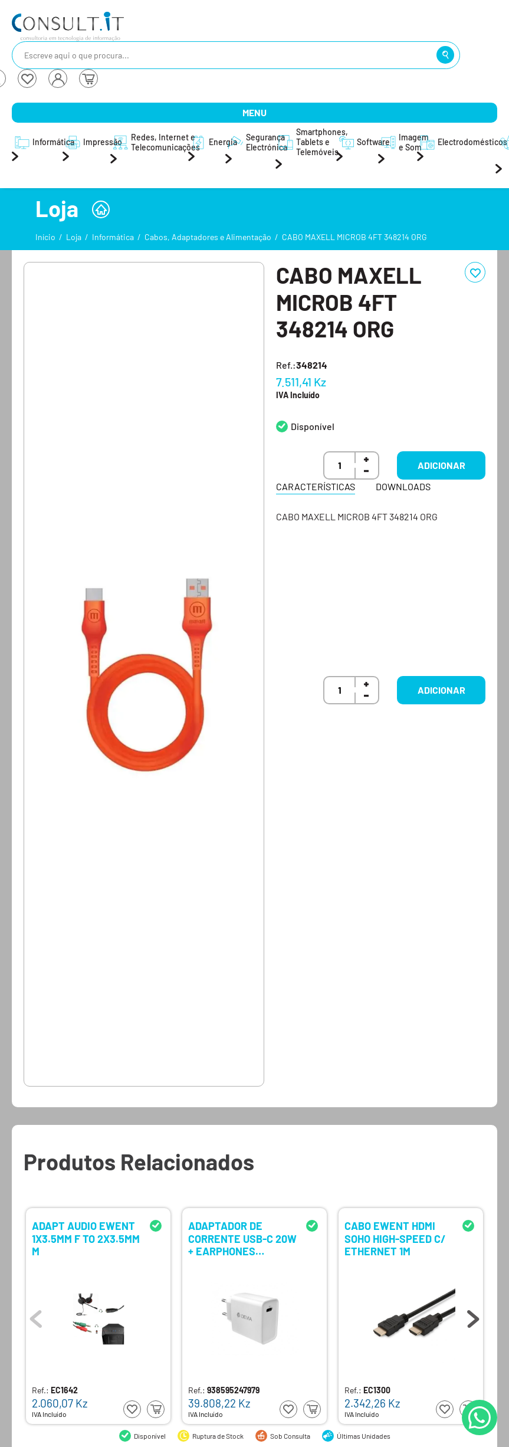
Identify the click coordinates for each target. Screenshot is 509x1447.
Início (45, 237)
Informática (113, 237)
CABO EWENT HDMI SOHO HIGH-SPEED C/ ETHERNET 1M (395, 1238)
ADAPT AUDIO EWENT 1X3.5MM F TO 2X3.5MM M (86, 1238)
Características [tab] (315, 486)
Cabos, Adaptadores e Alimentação (208, 237)
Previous (36, 1316)
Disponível (312, 426)
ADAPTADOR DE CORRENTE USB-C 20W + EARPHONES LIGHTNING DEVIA (242, 1238)
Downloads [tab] (403, 486)
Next (473, 1316)
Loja (73, 237)
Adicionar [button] (441, 465)
